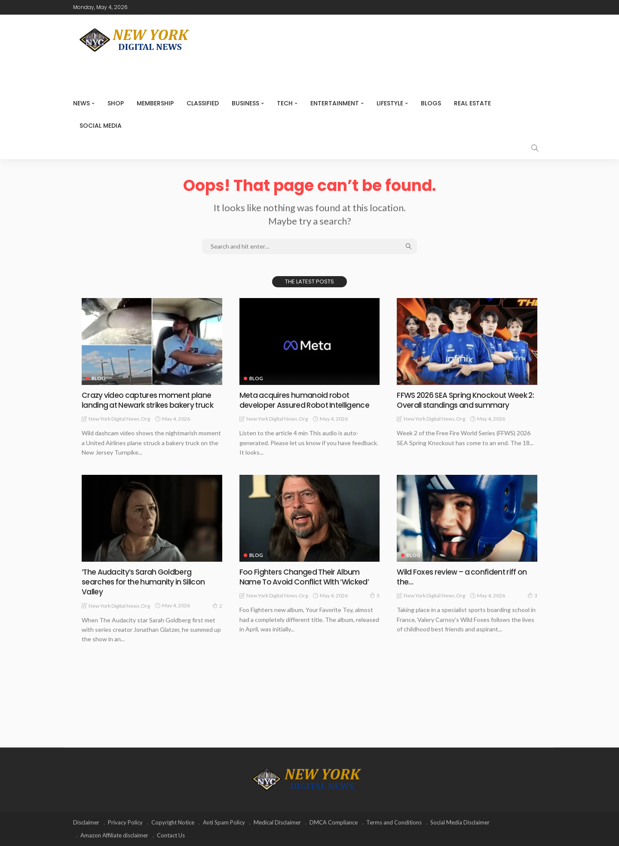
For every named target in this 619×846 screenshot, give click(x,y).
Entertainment (334, 103)
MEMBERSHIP (155, 103)
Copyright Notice (172, 822)
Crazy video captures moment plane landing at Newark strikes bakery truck (150, 400)
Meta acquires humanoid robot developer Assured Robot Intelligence (305, 400)
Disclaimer (86, 822)
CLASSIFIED (203, 103)
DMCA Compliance (334, 822)
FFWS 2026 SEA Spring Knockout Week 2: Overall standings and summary (464, 400)
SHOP (115, 103)
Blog (98, 378)
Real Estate (472, 103)
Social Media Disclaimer (460, 822)
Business (245, 103)
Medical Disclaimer (277, 822)
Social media (101, 125)
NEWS (81, 103)
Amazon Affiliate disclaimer (114, 835)
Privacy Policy (125, 822)
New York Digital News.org (119, 418)
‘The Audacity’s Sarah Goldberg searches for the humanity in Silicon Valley (144, 581)
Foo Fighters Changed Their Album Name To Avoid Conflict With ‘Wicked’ (305, 576)
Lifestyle (390, 103)
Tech (285, 103)
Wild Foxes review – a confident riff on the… (463, 576)
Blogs (431, 103)
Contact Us (171, 835)
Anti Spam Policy (224, 822)
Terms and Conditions (394, 822)
